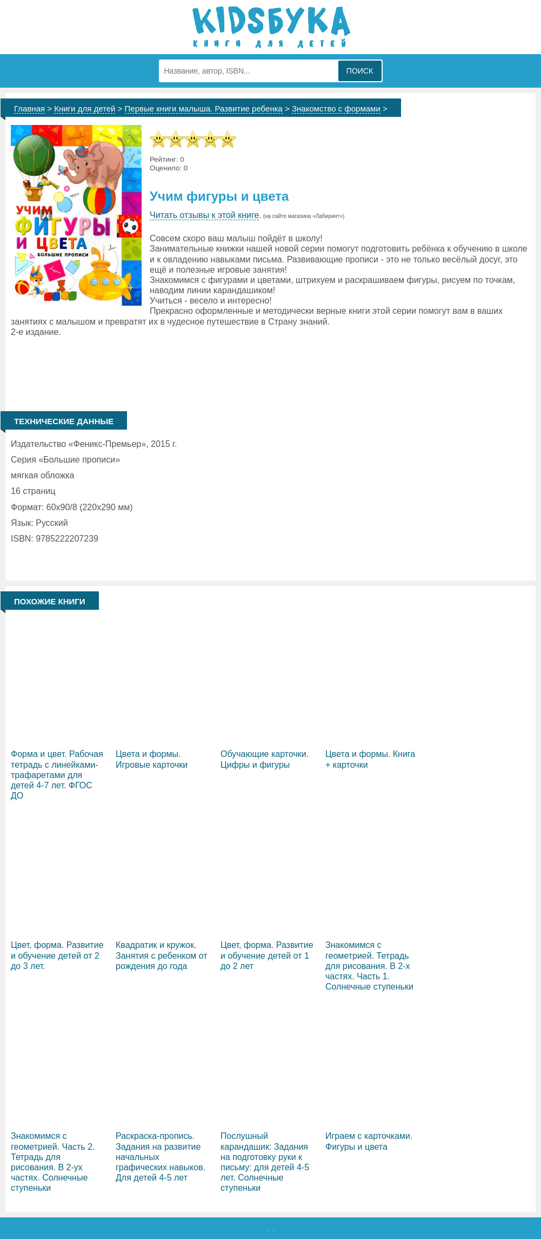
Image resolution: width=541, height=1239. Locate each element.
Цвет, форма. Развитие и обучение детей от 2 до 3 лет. (57, 955)
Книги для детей (84, 108)
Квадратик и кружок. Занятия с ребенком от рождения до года (162, 955)
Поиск (359, 71)
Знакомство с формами (336, 108)
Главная (29, 108)
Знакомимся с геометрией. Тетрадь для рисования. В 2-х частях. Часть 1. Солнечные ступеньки (369, 965)
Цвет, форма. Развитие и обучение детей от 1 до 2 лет (267, 955)
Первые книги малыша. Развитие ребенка (204, 108)
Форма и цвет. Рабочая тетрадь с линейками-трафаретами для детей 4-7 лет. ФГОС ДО (57, 774)
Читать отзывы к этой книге (204, 215)
